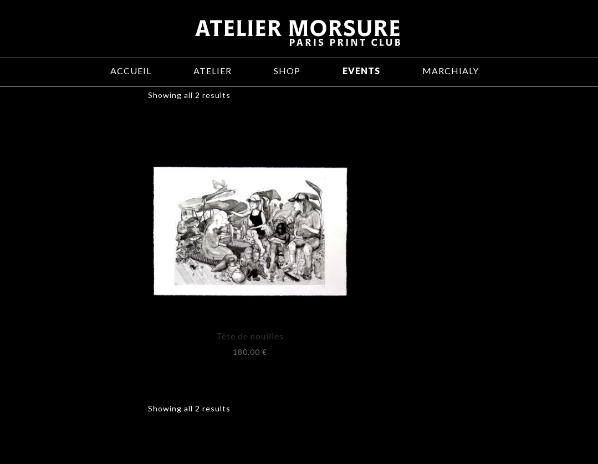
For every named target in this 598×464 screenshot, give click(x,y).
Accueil (130, 70)
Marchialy (450, 70)
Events (361, 70)
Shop (287, 70)
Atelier (212, 70)
